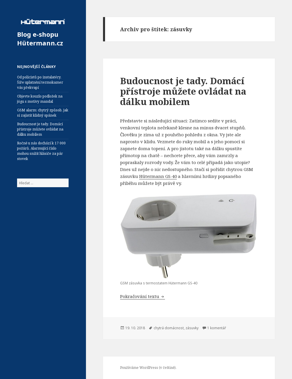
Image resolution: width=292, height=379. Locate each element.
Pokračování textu (142, 296)
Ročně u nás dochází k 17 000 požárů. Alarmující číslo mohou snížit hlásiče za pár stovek (41, 151)
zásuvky (192, 327)
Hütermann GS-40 (158, 176)
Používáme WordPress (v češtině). (148, 367)
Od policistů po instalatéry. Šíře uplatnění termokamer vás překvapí (40, 82)
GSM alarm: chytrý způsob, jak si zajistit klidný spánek (42, 113)
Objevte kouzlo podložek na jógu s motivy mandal (40, 99)
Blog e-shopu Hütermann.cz (40, 38)
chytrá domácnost (169, 327)
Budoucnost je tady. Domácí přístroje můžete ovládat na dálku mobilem (40, 129)
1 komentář (216, 327)
